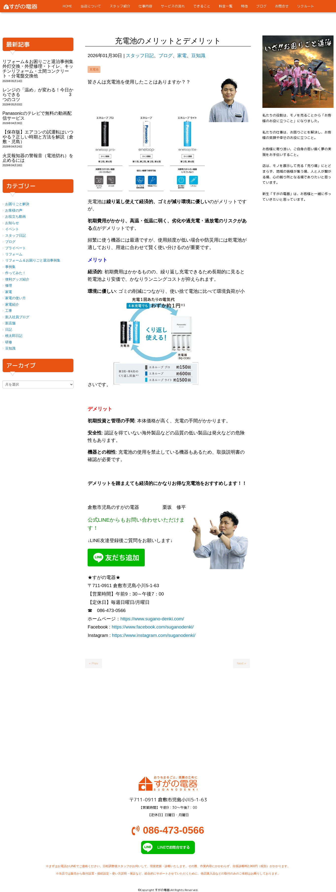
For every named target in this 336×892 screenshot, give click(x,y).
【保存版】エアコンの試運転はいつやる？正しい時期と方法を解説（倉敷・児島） (37, 137)
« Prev (93, 663)
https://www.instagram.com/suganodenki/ (153, 635)
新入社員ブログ (17, 317)
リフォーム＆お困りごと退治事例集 (32, 260)
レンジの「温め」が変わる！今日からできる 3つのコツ (37, 94)
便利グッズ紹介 (17, 279)
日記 (8, 329)
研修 (8, 342)
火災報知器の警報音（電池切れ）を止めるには (37, 158)
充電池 (94, 69)
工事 (8, 311)
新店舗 (10, 323)
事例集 (10, 267)
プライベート (15, 248)
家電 (182, 55)
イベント (12, 229)
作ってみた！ (15, 273)
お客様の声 (13, 210)
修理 (8, 285)
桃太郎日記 (13, 336)
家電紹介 (12, 304)
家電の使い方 (15, 298)
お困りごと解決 (17, 204)
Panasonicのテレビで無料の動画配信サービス (37, 115)
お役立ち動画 (15, 216)
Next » (241, 663)
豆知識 (198, 55)
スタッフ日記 (140, 55)
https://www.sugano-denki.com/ (152, 618)
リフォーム (13, 254)
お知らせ (12, 223)
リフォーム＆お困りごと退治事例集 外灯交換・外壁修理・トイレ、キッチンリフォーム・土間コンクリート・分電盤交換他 (40, 68)
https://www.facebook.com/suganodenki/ (153, 626)
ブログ (166, 55)
